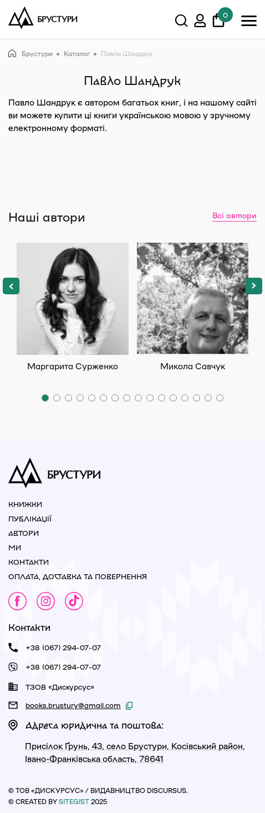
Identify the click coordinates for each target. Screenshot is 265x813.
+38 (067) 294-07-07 (63, 647)
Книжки (25, 504)
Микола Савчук (193, 299)
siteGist (74, 801)
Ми (14, 547)
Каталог (77, 53)
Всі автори (234, 214)
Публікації (30, 518)
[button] (11, 286)
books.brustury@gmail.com (73, 705)
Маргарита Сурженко (73, 299)
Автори (23, 533)
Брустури (30, 53)
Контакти (28, 562)
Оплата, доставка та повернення (77, 576)
